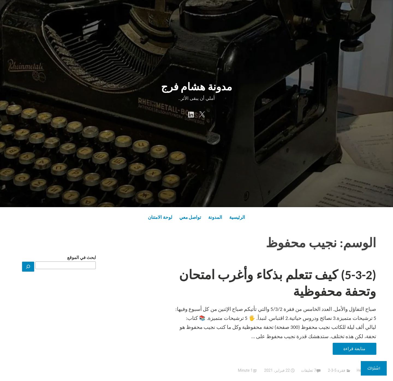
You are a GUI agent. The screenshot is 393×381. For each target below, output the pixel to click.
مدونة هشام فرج (196, 87)
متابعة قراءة (349, 350)
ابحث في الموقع (81, 257)
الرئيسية (237, 217)
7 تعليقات (308, 370)
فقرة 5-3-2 (337, 370)
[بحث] (28, 266)
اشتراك (373, 368)
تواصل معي (190, 217)
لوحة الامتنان (160, 217)
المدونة (215, 217)
